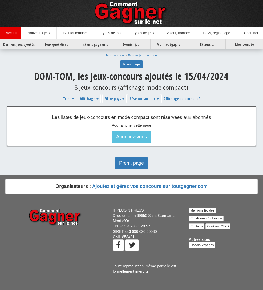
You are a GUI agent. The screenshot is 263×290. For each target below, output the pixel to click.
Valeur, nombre (178, 33)
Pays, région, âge (216, 33)
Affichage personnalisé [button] (182, 98)
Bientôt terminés (75, 33)
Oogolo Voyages (202, 245)
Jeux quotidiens (56, 44)
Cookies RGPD (218, 226)
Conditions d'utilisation (206, 218)
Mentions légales (202, 210)
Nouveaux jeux (38, 33)
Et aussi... (207, 44)
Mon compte (244, 44)
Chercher (250, 33)
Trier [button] (68, 98)
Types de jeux (143, 33)
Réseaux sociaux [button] (144, 98)
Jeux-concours (115, 55)
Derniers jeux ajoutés (19, 44)
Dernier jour (132, 44)
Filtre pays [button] (114, 98)
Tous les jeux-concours (142, 55)
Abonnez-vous (131, 136)
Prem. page (131, 64)
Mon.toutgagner (169, 44)
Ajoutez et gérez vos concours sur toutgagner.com (150, 186)
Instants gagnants (94, 44)
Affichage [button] (89, 98)
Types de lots (111, 33)
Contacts (196, 226)
